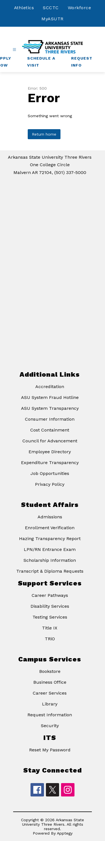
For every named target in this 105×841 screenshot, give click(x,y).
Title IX (49, 628)
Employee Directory (50, 451)
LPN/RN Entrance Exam (50, 549)
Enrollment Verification (49, 527)
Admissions (50, 516)
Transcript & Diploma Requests (49, 571)
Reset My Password (50, 749)
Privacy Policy (49, 484)
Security (50, 725)
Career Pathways (50, 595)
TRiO (50, 638)
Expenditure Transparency (50, 462)
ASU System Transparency (50, 408)
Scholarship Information (50, 560)
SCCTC (51, 7)
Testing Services (49, 617)
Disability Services (50, 606)
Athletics (24, 7)
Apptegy (65, 833)
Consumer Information (49, 419)
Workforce (79, 7)
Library (49, 704)
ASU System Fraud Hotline (50, 397)
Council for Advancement (49, 440)
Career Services (50, 693)
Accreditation (49, 386)
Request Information (49, 714)
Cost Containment (49, 430)
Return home (44, 134)
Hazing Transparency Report (50, 538)
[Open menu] (14, 49)
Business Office (49, 682)
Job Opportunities (50, 473)
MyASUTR (52, 18)
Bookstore (49, 671)
